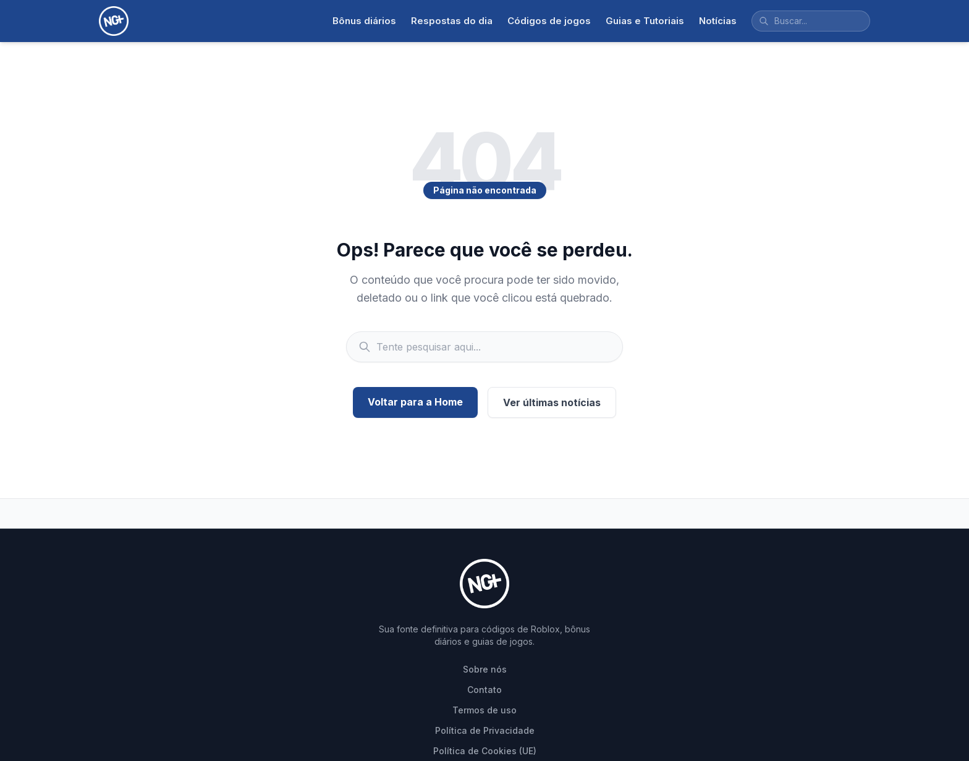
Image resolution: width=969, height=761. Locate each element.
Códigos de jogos (549, 21)
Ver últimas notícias (552, 402)
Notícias (718, 21)
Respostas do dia (452, 21)
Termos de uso (484, 710)
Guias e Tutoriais (645, 21)
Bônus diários (364, 21)
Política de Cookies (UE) (484, 751)
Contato (484, 689)
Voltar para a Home (415, 402)
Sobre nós (485, 669)
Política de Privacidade (485, 730)
